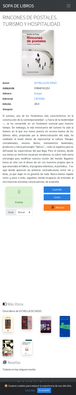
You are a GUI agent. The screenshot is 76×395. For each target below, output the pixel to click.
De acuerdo (44, 390)
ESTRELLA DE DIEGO (45, 83)
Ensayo (38, 93)
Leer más (30, 390)
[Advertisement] (38, 262)
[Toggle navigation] (68, 5)
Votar (11, 212)
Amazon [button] (57, 208)
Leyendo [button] (57, 189)
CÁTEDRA (39, 98)
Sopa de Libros (18, 6)
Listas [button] (57, 197)
